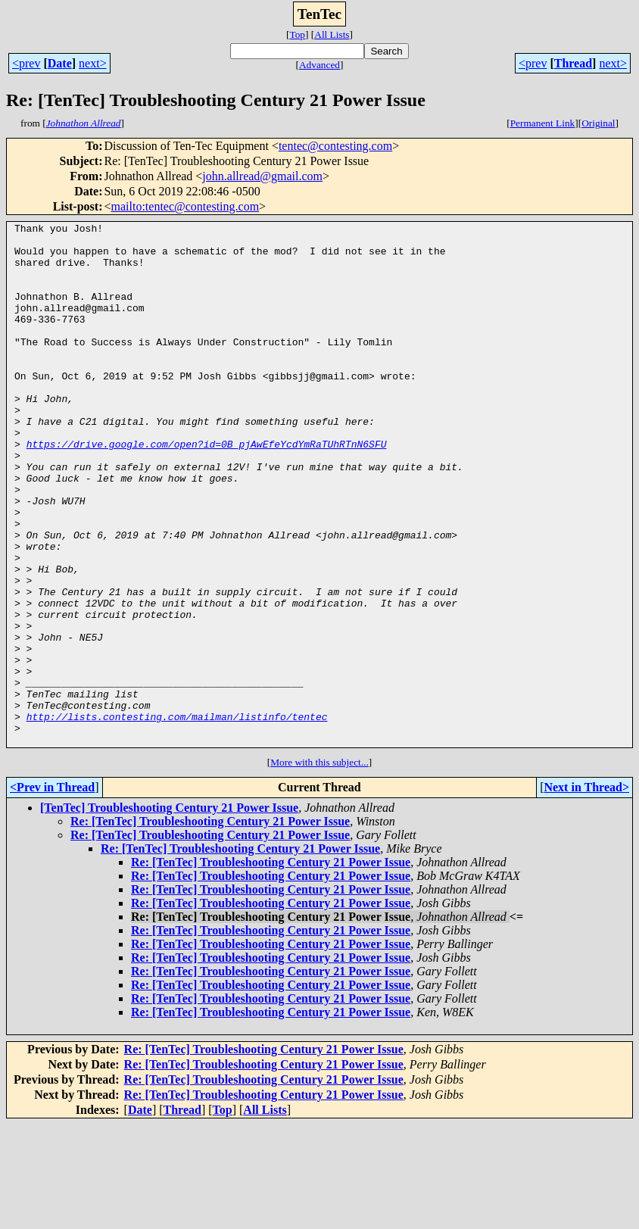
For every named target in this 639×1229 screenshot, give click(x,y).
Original (598, 123)
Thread (573, 63)
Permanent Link (542, 123)
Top (297, 34)
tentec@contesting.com (335, 145)
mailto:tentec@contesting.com (185, 206)
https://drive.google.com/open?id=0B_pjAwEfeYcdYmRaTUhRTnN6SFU (206, 489)
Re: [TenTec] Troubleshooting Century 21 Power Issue (210, 925)
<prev (26, 63)
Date (60, 63)
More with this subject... (319, 866)
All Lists (331, 34)
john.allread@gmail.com (262, 176)
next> (93, 63)
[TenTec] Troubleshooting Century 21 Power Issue (169, 912)
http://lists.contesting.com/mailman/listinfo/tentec (177, 816)
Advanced (319, 64)
